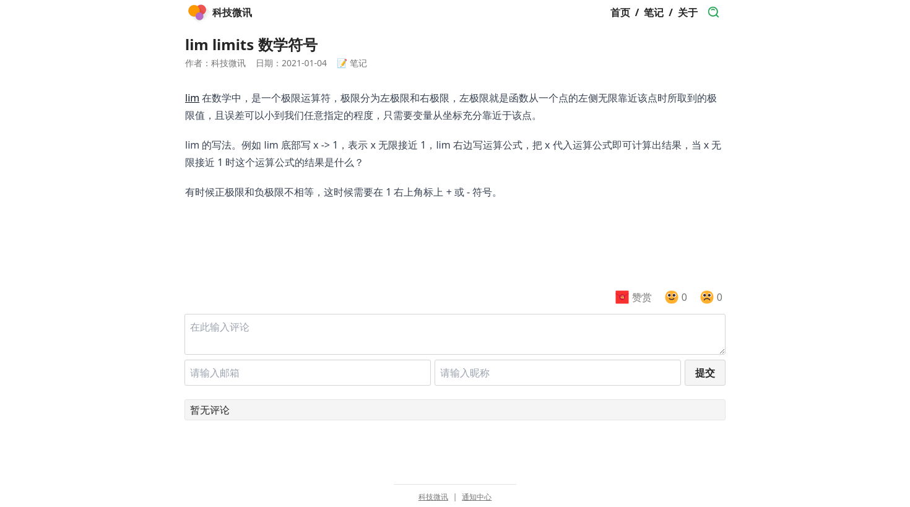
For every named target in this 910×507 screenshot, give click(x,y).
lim (192, 98)
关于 (688, 12)
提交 (705, 372)
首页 (620, 12)
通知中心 (477, 497)
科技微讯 (433, 497)
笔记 (654, 12)
